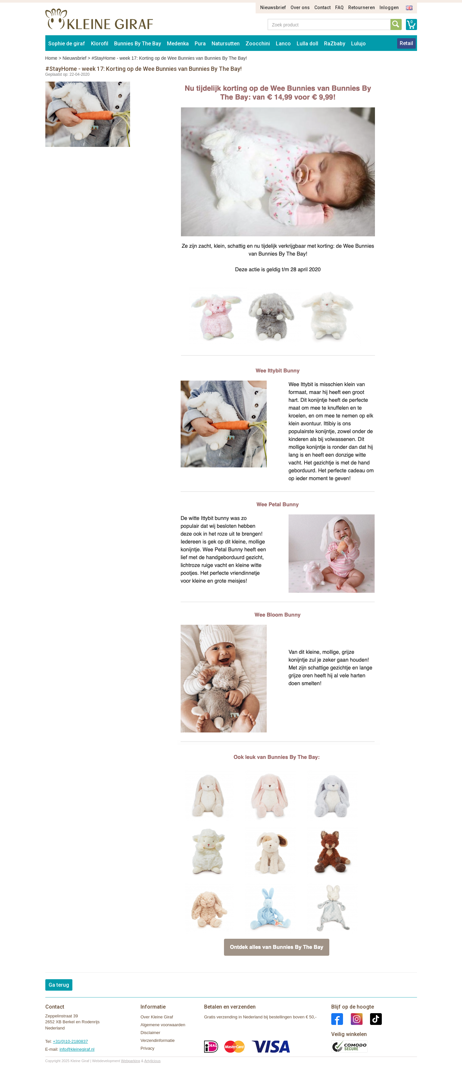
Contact (322, 7)
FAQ (339, 7)
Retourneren (361, 7)
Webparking (130, 1061)
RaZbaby (334, 43)
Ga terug (59, 985)
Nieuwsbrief (273, 7)
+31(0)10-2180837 (70, 1041)
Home (51, 58)
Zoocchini (258, 43)
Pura (200, 43)
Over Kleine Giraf (157, 1016)
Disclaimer (150, 1032)
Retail (406, 43)
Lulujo (358, 43)
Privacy (148, 1048)
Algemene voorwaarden (163, 1024)
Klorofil (99, 43)
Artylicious (152, 1061)
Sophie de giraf (66, 43)
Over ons (300, 7)
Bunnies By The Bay (137, 43)
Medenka (178, 43)
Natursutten (226, 43)
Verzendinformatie (158, 1040)
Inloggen (389, 7)
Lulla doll (307, 43)
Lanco (283, 43)
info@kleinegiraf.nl (77, 1049)
